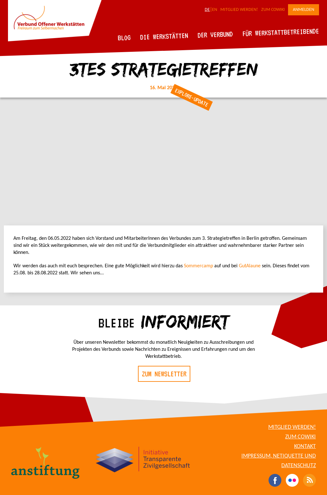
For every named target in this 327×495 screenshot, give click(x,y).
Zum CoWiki (273, 9)
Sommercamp (199, 266)
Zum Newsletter (164, 374)
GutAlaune (250, 266)
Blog (124, 37)
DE (207, 9)
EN (214, 9)
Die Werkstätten (164, 36)
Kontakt (305, 447)
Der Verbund (215, 34)
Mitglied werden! (239, 9)
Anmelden (303, 9)
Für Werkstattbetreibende (280, 32)
